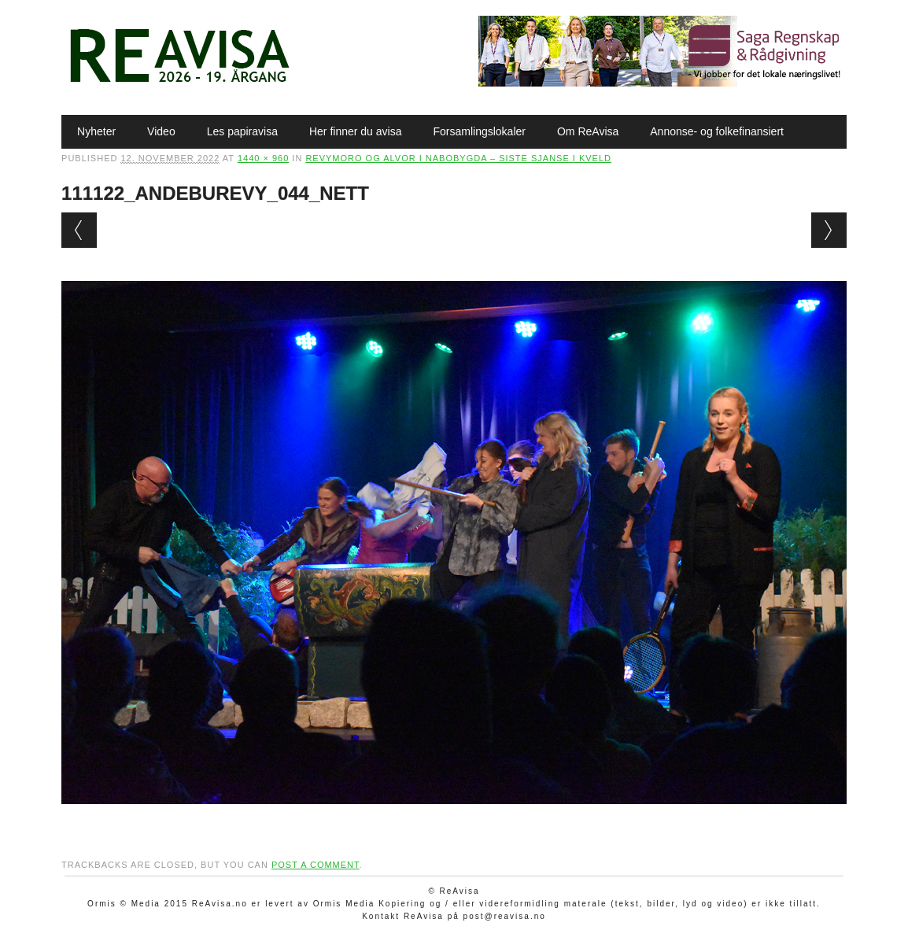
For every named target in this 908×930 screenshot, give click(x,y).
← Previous (79, 230)
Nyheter (96, 131)
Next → (829, 230)
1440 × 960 (263, 158)
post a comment (315, 864)
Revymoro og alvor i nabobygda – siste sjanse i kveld (458, 158)
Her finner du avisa (355, 131)
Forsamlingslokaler (479, 131)
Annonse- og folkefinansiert (717, 131)
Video (161, 131)
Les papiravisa (242, 131)
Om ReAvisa (587, 131)
